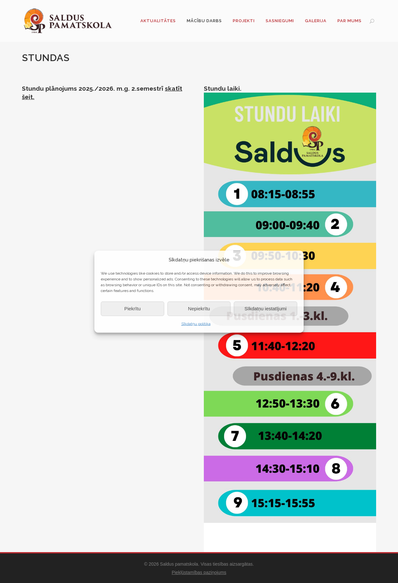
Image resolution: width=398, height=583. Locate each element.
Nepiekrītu (199, 308)
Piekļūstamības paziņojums (199, 572)
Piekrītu (132, 308)
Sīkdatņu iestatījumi (265, 308)
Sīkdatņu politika (196, 323)
